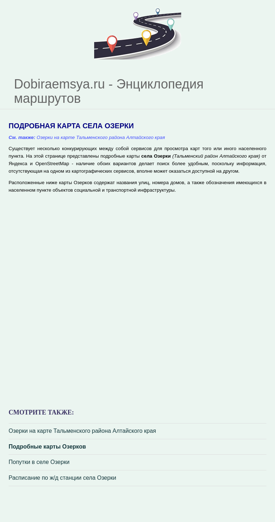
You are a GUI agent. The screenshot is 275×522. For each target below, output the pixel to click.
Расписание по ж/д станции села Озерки (62, 478)
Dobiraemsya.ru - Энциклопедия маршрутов (109, 91)
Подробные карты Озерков (47, 447)
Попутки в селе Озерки (39, 462)
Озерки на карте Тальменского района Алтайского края (82, 431)
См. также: (22, 137)
